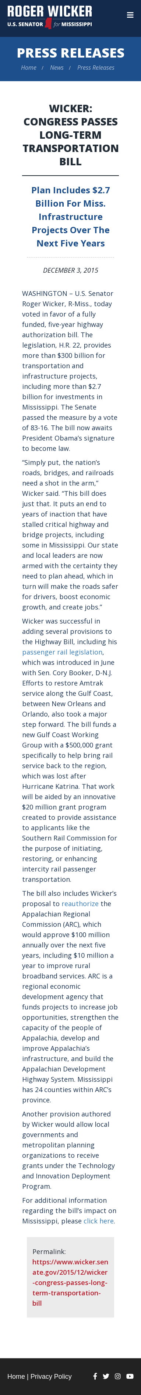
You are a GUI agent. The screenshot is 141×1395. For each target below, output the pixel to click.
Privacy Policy (51, 1376)
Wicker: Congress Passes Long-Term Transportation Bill (70, 134)
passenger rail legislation (62, 652)
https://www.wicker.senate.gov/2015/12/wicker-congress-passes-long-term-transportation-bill (70, 1282)
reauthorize (80, 903)
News (57, 67)
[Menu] (130, 15)
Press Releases (70, 53)
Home (28, 67)
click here (99, 1220)
